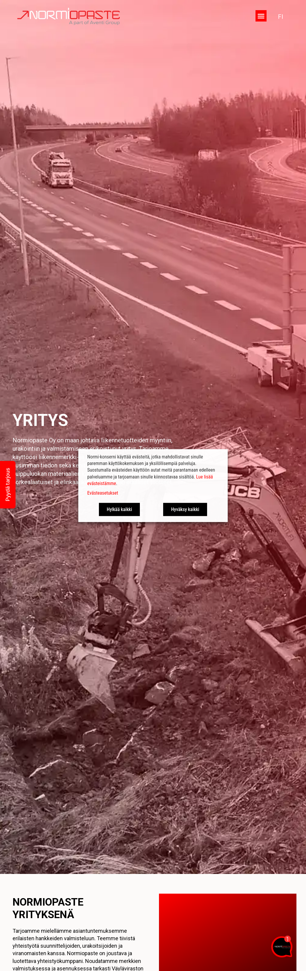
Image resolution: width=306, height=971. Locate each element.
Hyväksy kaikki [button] (185, 509)
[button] (261, 16)
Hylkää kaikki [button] (119, 509)
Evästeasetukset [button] (102, 493)
